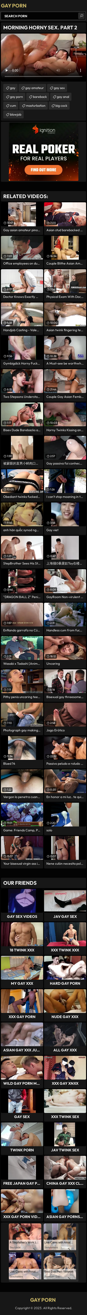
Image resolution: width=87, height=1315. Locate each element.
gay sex (59, 88)
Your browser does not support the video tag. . (43, 58)
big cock (61, 105)
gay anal (63, 97)
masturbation (35, 105)
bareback (40, 97)
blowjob (15, 114)
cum (13, 105)
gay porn (16, 97)
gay (12, 88)
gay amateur (34, 88)
